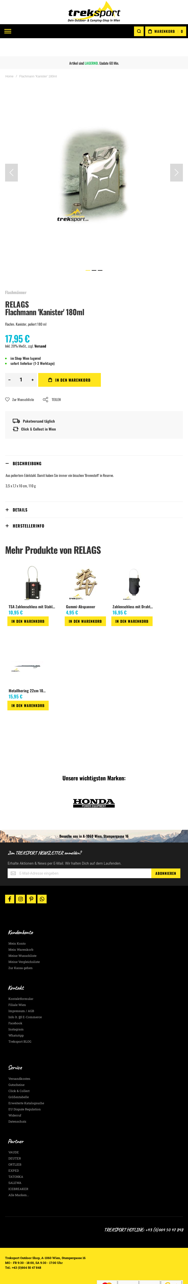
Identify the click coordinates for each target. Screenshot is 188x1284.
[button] (11, 154)
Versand (40, 327)
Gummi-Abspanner (80, 588)
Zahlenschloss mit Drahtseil (134, 588)
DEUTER (14, 1140)
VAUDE (13, 1134)
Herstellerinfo (28, 508)
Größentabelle (18, 1079)
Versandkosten (19, 1060)
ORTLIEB (14, 1146)
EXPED (13, 1152)
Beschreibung (27, 445)
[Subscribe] (165, 855)
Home (9, 58)
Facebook (15, 1005)
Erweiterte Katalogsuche (26, 1085)
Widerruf (14, 1097)
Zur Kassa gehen (20, 950)
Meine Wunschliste (22, 937)
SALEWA (14, 1165)
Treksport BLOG (19, 1023)
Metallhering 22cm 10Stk (28, 672)
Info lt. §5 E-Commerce (25, 999)
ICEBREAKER (18, 1171)
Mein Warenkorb (20, 931)
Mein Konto (17, 925)
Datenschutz (17, 1103)
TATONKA (15, 1158)
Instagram (16, 1011)
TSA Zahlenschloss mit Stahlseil (33, 588)
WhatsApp (16, 1017)
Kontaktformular (20, 980)
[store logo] (94, 12)
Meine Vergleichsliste (24, 944)
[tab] (94, 445)
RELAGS (17, 286)
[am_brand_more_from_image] (33, 565)
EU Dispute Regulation (24, 1091)
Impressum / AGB (21, 993)
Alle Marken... (18, 1177)
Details (20, 492)
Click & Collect (19, 1073)
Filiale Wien (17, 987)
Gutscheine (16, 1067)
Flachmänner (15, 274)
